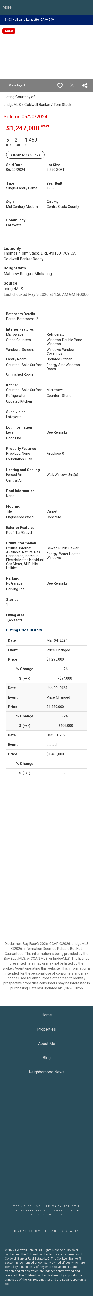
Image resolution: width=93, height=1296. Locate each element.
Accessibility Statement (40, 1210)
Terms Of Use (27, 1206)
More (7, 7)
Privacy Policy (61, 1206)
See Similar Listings (25, 154)
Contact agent (17, 85)
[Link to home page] (46, 7)
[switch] (60, 85)
